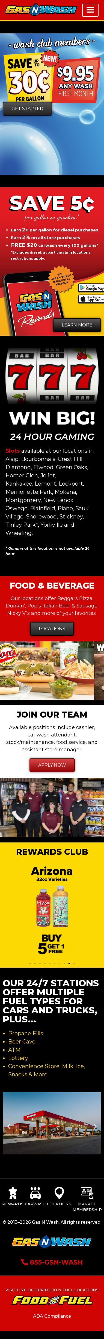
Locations (59, 1204)
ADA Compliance (52, 1316)
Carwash (35, 1204)
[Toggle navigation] (90, 10)
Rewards (12, 1204)
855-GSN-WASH (52, 1262)
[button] (30, 963)
